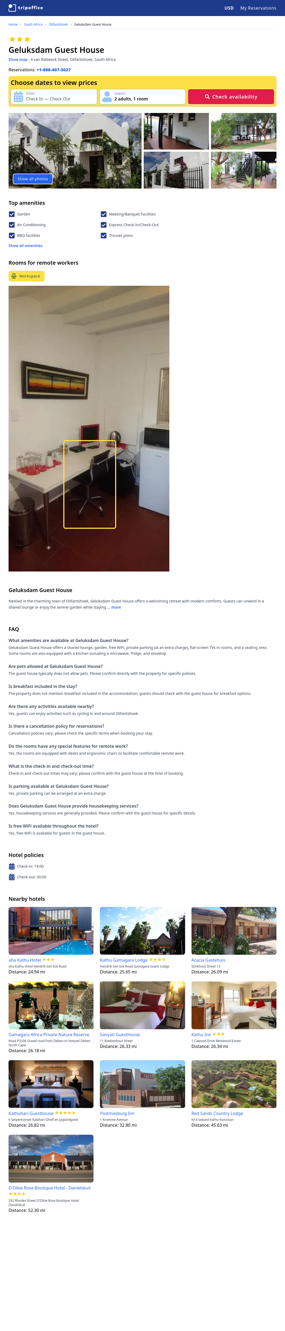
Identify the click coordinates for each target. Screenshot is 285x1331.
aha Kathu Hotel (25, 960)
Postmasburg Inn (117, 1113)
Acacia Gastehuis (208, 960)
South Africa (33, 24)
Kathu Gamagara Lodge (123, 960)
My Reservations (258, 8)
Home (13, 24)
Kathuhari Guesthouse (31, 1113)
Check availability (231, 96)
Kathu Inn (201, 1035)
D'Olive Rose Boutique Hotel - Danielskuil (50, 1188)
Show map (18, 59)
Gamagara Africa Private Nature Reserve (49, 1035)
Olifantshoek (58, 24)
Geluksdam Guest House (92, 24)
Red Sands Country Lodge (217, 1113)
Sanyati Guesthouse (120, 1035)
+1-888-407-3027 (54, 70)
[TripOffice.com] (26, 8)
